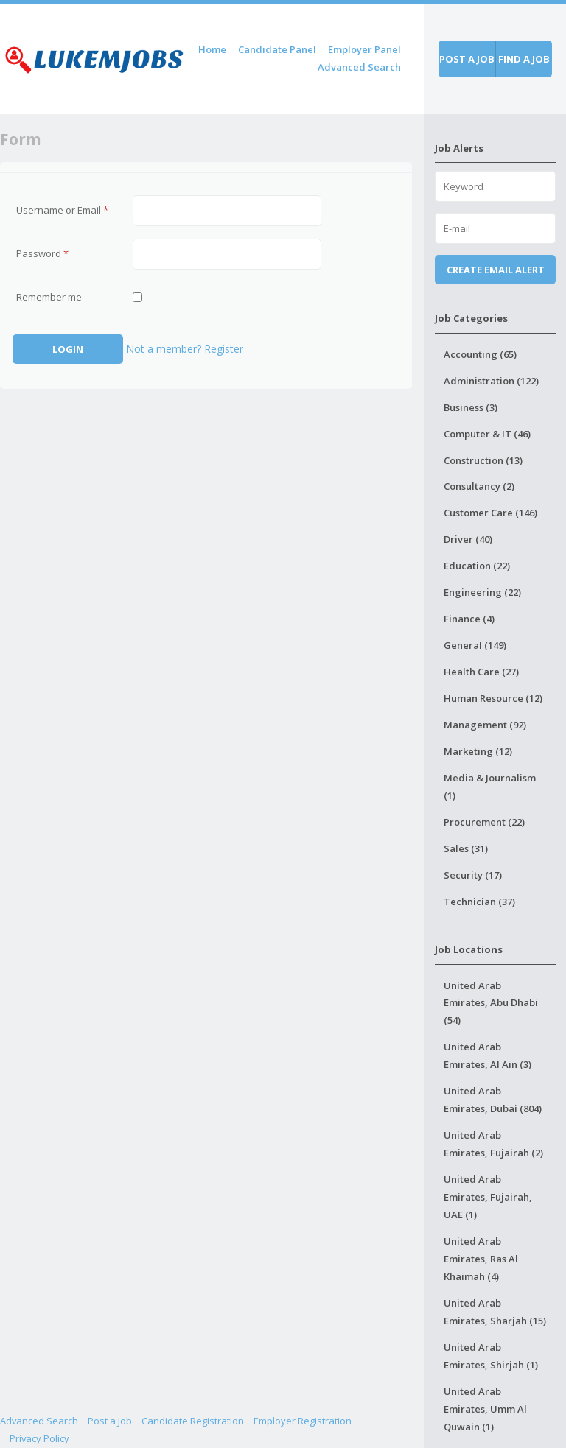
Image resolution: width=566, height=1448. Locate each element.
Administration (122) (491, 380)
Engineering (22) (482, 592)
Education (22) (477, 565)
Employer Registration (303, 1420)
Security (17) (473, 875)
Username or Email (62, 210)
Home (212, 49)
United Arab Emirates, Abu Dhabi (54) (491, 1003)
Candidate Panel (277, 49)
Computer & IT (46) (487, 433)
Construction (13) (483, 460)
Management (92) (485, 724)
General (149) (475, 645)
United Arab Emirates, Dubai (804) (493, 1099)
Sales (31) (466, 848)
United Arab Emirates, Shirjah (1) (491, 1355)
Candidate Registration (193, 1420)
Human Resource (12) (493, 698)
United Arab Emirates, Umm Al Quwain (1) (485, 1409)
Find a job (524, 59)
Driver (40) (468, 539)
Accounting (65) (480, 354)
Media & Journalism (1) (490, 786)
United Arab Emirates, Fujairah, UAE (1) (488, 1197)
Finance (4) (469, 618)
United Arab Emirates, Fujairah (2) (493, 1143)
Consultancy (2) (479, 486)
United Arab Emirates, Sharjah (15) (495, 1311)
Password (42, 253)
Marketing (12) (478, 751)
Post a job (467, 59)
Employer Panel (364, 49)
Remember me (49, 296)
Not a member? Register (184, 349)
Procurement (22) (484, 822)
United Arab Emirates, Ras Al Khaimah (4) (481, 1258)
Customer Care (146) (490, 512)
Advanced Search (359, 67)
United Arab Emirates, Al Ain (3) (487, 1055)
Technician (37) (479, 901)
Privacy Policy (39, 1438)
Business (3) (470, 407)
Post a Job (110, 1420)
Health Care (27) (481, 671)
